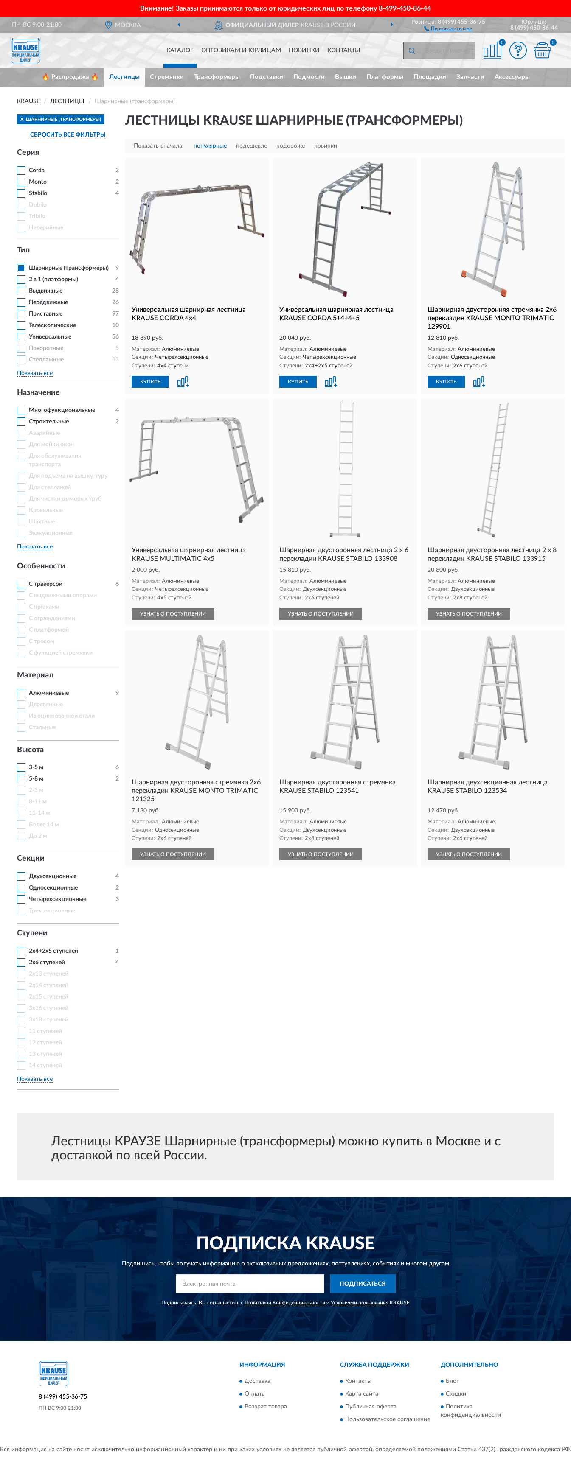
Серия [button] (28, 153)
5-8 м (36, 779)
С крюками (44, 607)
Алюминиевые (49, 693)
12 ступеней (45, 1043)
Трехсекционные (52, 911)
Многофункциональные (62, 410)
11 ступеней (45, 1031)
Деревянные (46, 705)
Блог (452, 1381)
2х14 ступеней (48, 985)
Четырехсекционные (57, 899)
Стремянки (167, 77)
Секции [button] (31, 858)
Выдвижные (45, 291)
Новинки (304, 50)
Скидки (456, 1394)
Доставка (257, 1381)
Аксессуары (512, 77)
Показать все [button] (35, 373)
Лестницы (124, 77)
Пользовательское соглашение (387, 1419)
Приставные (45, 314)
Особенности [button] (41, 566)
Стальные (42, 727)
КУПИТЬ (150, 381)
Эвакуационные (51, 533)
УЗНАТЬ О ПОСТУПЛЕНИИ (173, 613)
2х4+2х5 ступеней (53, 951)
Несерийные (46, 228)
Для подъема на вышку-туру (68, 476)
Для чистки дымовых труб (65, 499)
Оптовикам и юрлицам (241, 50)
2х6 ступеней (47, 962)
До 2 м (38, 836)
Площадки (429, 77)
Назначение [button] (38, 393)
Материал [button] (35, 675)
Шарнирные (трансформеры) (69, 268)
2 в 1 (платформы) (53, 280)
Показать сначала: (159, 146)
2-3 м (36, 790)
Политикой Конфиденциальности (285, 1302)
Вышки (345, 77)
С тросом (41, 641)
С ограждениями (52, 618)
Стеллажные (46, 360)
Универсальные (50, 337)
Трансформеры (217, 77)
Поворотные (46, 348)
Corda (37, 171)
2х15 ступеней (48, 997)
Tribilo (37, 216)
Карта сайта (361, 1394)
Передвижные (48, 302)
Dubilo (38, 205)
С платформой (49, 630)
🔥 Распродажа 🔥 (70, 77)
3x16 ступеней (48, 1008)
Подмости (309, 77)
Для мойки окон (51, 445)
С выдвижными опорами (63, 596)
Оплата (255, 1394)
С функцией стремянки (61, 653)
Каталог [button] (180, 50)
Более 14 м (44, 825)
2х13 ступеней (48, 974)
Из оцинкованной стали (62, 716)
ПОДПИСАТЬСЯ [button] (363, 1284)
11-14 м (39, 813)
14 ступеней (45, 1066)
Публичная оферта (371, 1407)
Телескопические (52, 325)
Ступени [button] (32, 933)
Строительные (49, 422)
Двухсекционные (52, 876)
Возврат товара (266, 1407)
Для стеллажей (50, 487)
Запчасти (470, 77)
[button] (448, 28)
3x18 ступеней (48, 1020)
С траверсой (45, 584)
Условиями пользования (359, 1302)
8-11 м (38, 802)
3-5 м (36, 767)
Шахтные (42, 522)
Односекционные (53, 888)
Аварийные (44, 433)
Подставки (266, 77)
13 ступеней (45, 1054)
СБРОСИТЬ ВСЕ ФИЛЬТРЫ (68, 135)
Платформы (384, 77)
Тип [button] (23, 250)
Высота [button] (30, 750)
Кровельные (46, 510)
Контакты (343, 50)
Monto (38, 182)
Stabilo (38, 193)
